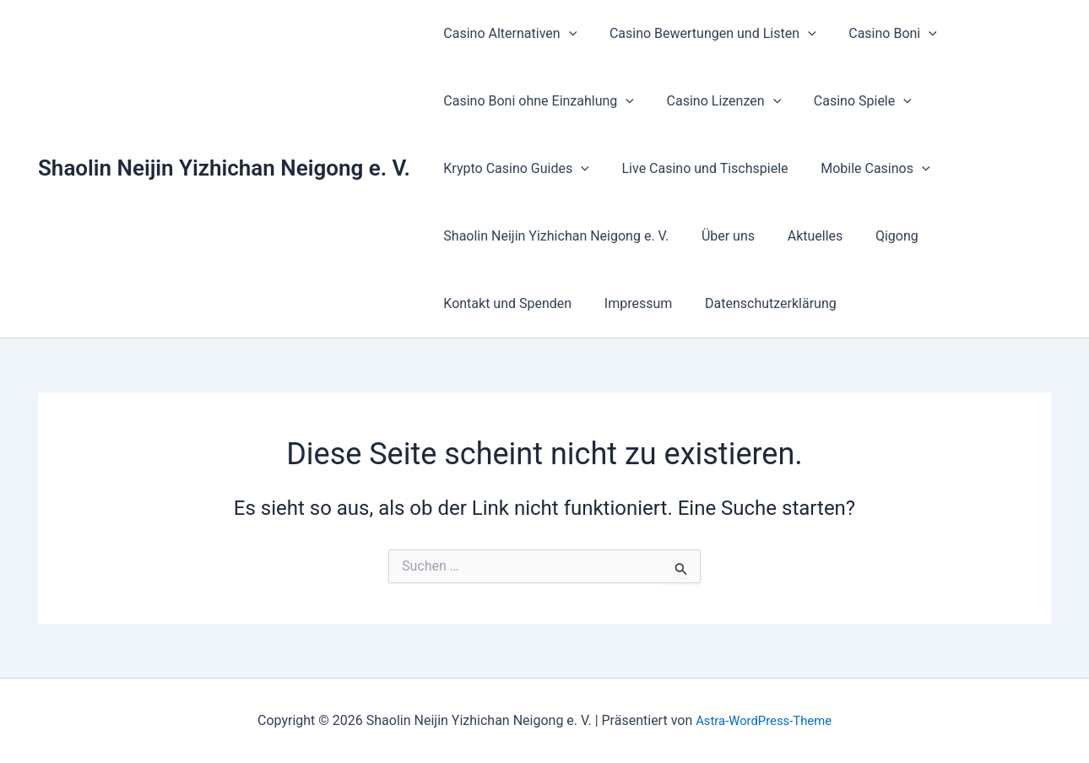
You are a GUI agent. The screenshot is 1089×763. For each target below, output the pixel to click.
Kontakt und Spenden (505, 303)
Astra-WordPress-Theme (764, 720)
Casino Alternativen (507, 34)
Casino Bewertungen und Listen (704, 34)
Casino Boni (879, 34)
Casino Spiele (848, 101)
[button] (565, 34)
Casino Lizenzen (715, 101)
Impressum (630, 303)
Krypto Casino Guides (514, 169)
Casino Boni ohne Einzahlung (536, 101)
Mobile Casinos (861, 169)
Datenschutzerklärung (756, 303)
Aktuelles (801, 236)
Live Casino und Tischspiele (697, 168)
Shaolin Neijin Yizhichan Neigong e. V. (224, 168)
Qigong (877, 236)
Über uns (719, 236)
